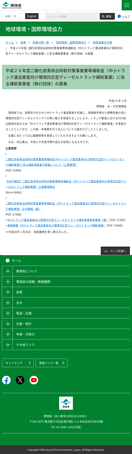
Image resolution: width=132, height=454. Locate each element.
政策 (23, 42)
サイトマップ (14, 363)
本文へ (8, 16)
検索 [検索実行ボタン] (108, 16)
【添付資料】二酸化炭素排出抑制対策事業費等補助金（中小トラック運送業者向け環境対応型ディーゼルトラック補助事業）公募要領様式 (66, 184)
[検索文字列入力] (71, 16)
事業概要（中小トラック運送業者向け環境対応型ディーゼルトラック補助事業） (56, 225)
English (31, 16)
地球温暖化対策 (102, 42)
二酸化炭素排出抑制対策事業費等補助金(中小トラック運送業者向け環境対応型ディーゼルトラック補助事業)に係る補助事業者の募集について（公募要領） (65, 162)
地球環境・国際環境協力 (71, 42)
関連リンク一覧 (48, 363)
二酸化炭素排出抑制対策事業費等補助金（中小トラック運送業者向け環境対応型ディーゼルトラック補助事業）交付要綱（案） (66, 206)
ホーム (10, 42)
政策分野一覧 (41, 42)
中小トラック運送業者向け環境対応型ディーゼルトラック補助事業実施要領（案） (58, 220)
